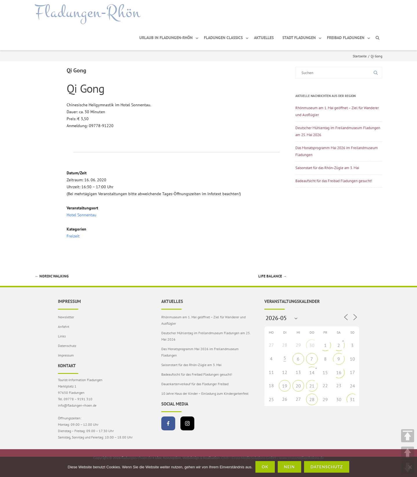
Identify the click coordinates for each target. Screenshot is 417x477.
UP (407, 453)
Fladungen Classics (223, 37)
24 (352, 386)
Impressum (66, 355)
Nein (289, 466)
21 (311, 386)
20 (298, 386)
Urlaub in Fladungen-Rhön (166, 37)
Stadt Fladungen (299, 37)
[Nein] (410, 467)
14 (311, 372)
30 (311, 345)
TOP (407, 435)
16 (338, 372)
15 (325, 372)
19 (284, 386)
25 (271, 399)
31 (352, 399)
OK (265, 466)
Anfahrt (63, 326)
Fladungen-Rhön (87, 12)
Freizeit (73, 236)
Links (62, 336)
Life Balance (272, 276)
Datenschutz (67, 345)
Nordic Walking (52, 276)
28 (311, 399)
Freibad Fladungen (345, 37)
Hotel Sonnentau (81, 215)
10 (352, 359)
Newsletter (66, 317)
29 (325, 399)
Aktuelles (264, 37)
